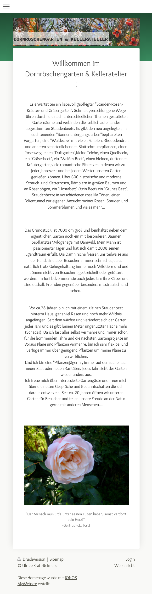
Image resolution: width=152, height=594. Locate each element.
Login (130, 559)
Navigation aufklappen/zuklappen (76, 6)
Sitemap (56, 559)
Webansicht (124, 565)
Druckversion (31, 559)
